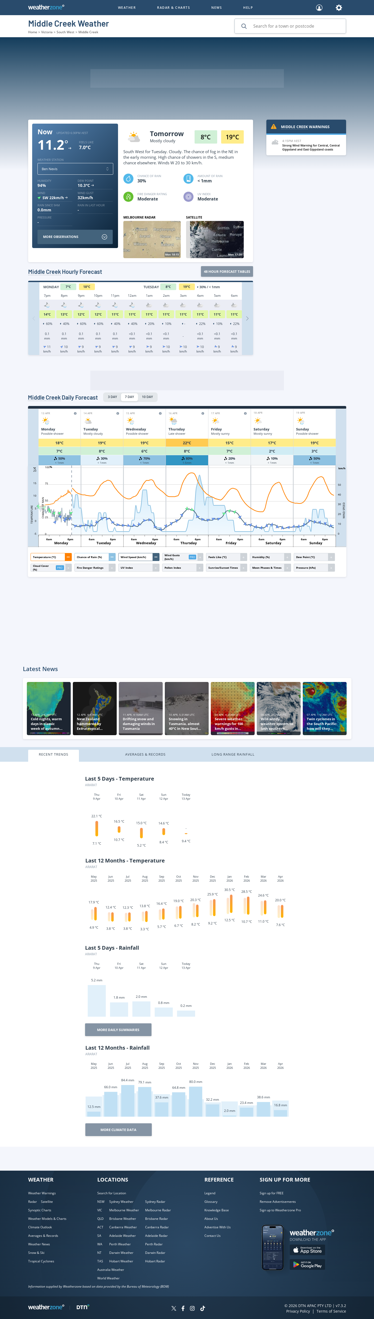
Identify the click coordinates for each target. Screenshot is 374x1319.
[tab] (71, 756)
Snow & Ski (36, 1252)
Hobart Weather (121, 1261)
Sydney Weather (121, 1201)
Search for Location (111, 1193)
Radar (32, 1201)
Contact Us (212, 1235)
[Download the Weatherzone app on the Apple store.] (307, 1251)
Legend (209, 1193)
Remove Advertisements (278, 1201)
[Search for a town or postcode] (290, 26)
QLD (100, 1218)
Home (32, 32)
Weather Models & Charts (47, 1218)
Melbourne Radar (158, 1210)
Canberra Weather (123, 1227)
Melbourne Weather (124, 1210)
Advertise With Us (217, 1227)
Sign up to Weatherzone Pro (280, 1210)
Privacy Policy (298, 1311)
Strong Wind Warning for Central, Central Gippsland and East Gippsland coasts (311, 147)
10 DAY (147, 397)
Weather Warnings (42, 1193)
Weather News (39, 1244)
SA (99, 1235)
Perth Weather (120, 1244)
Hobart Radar (155, 1261)
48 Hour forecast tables (227, 271)
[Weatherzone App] (277, 1277)
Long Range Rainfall (233, 754)
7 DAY (129, 397)
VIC (99, 1210)
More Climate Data (118, 1129)
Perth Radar (154, 1244)
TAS (100, 1261)
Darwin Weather (121, 1252)
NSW (100, 1201)
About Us (211, 1218)
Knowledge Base (216, 1210)
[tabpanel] (187, 954)
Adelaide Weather (122, 1235)
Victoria (47, 32)
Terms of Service (331, 1311)
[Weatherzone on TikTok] (202, 1309)
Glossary (210, 1201)
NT (99, 1252)
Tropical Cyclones (41, 1261)
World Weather (108, 1278)
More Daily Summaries (118, 1029)
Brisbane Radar (156, 1218)
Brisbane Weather (122, 1218)
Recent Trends (53, 754)
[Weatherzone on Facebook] (183, 1309)
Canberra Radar (157, 1227)
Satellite (47, 1201)
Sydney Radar (155, 1201)
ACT (100, 1227)
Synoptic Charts (39, 1210)
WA (99, 1244)
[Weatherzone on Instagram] (192, 1309)
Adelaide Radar (156, 1235)
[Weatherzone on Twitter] (173, 1309)
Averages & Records (145, 754)
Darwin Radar (155, 1252)
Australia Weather (110, 1269)
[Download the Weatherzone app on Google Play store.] (307, 1265)
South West (65, 32)
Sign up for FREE (272, 1193)
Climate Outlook (40, 1227)
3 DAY (112, 397)
